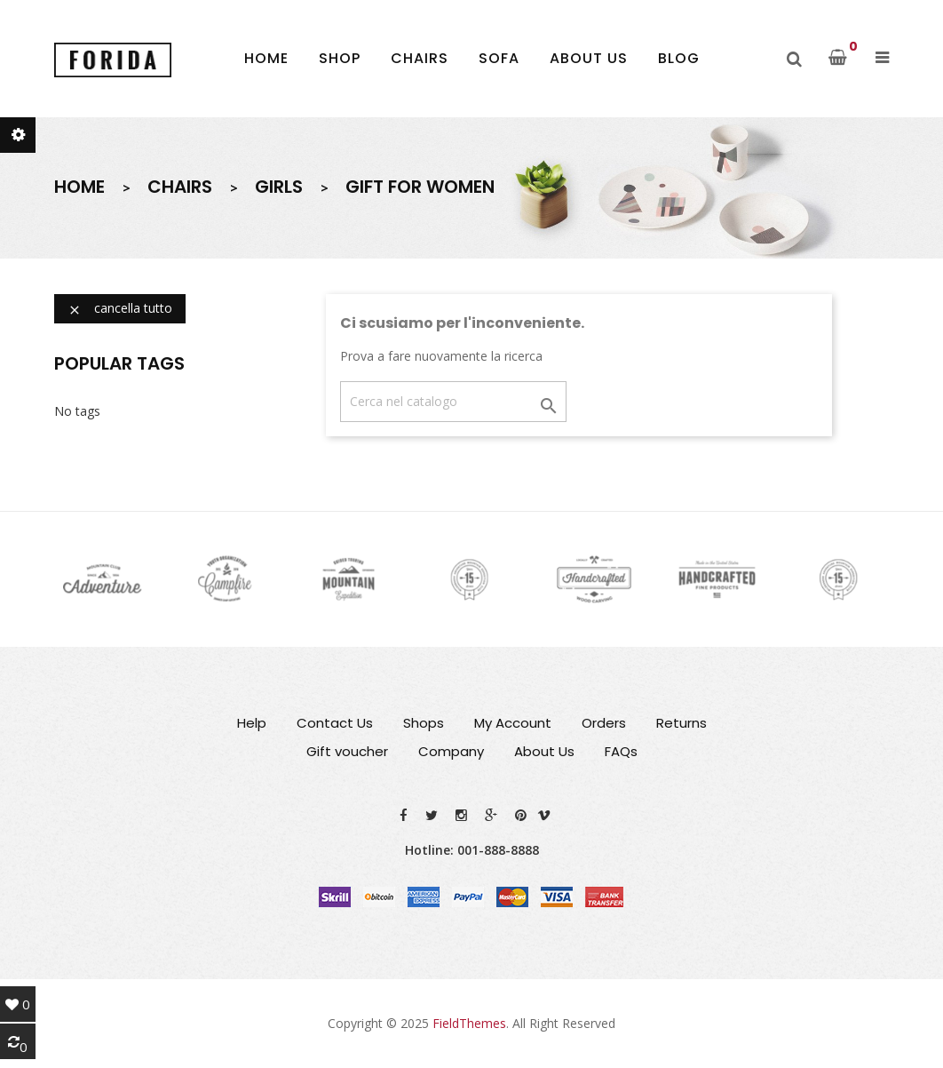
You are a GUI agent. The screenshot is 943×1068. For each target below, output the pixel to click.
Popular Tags (119, 363)
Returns (681, 722)
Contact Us (335, 722)
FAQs (621, 751)
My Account (512, 722)
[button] (882, 58)
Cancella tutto (119, 307)
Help (251, 722)
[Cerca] (453, 401)
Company (451, 751)
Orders (604, 722)
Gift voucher (347, 751)
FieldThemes (469, 1023)
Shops (423, 722)
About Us (544, 751)
